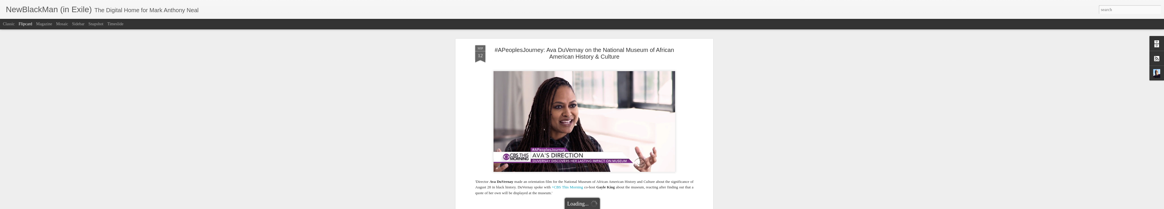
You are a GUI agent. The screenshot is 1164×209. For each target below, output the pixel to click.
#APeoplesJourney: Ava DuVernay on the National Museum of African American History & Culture (584, 30)
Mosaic (62, 24)
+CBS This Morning (567, 164)
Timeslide (115, 24)
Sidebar (78, 24)
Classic (9, 24)
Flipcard (25, 24)
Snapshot (95, 24)
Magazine (44, 24)
